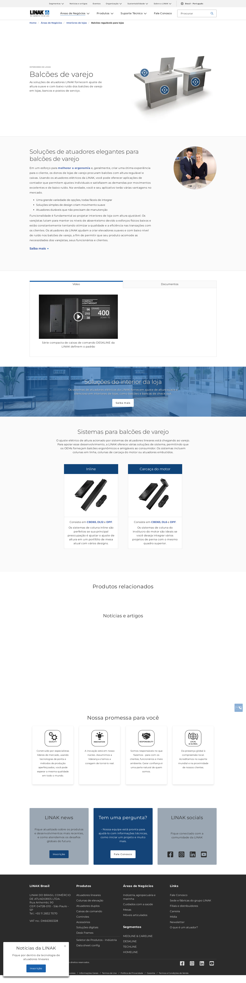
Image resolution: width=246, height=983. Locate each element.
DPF (109, 522)
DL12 (100, 522)
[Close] (65, 946)
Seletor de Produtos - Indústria (96, 940)
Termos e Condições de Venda (173, 973)
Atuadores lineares (88, 895)
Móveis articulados (135, 915)
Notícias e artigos (78, 3)
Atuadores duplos (88, 905)
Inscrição (59, 854)
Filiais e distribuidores (184, 905)
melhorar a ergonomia (74, 168)
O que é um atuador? (184, 927)
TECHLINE (130, 946)
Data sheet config (88, 945)
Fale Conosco (123, 854)
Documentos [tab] (169, 284)
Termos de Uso (109, 973)
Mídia (173, 916)
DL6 (164, 522)
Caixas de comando (89, 911)
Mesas (127, 909)
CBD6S (91, 522)
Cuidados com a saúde (138, 904)
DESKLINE (130, 941)
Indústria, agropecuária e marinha (139, 897)
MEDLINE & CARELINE (138, 936)
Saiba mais (38, 248)
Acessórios (83, 922)
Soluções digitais (87, 927)
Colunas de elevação (89, 900)
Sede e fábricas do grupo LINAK (190, 900)
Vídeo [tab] (76, 284)
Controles (82, 916)
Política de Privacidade (132, 973)
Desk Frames (84, 932)
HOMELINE (130, 952)
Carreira (175, 911)
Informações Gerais (88, 973)
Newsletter (177, 922)
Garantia (151, 973)
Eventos (97, 3)
